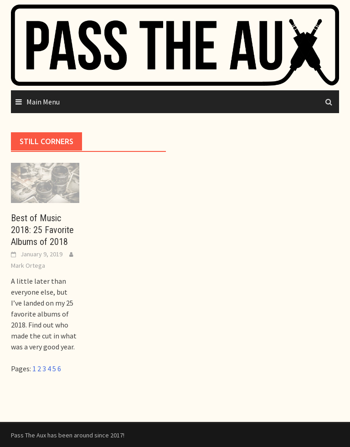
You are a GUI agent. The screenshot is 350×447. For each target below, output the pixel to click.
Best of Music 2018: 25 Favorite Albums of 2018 (42, 230)
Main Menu (43, 101)
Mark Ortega (28, 265)
